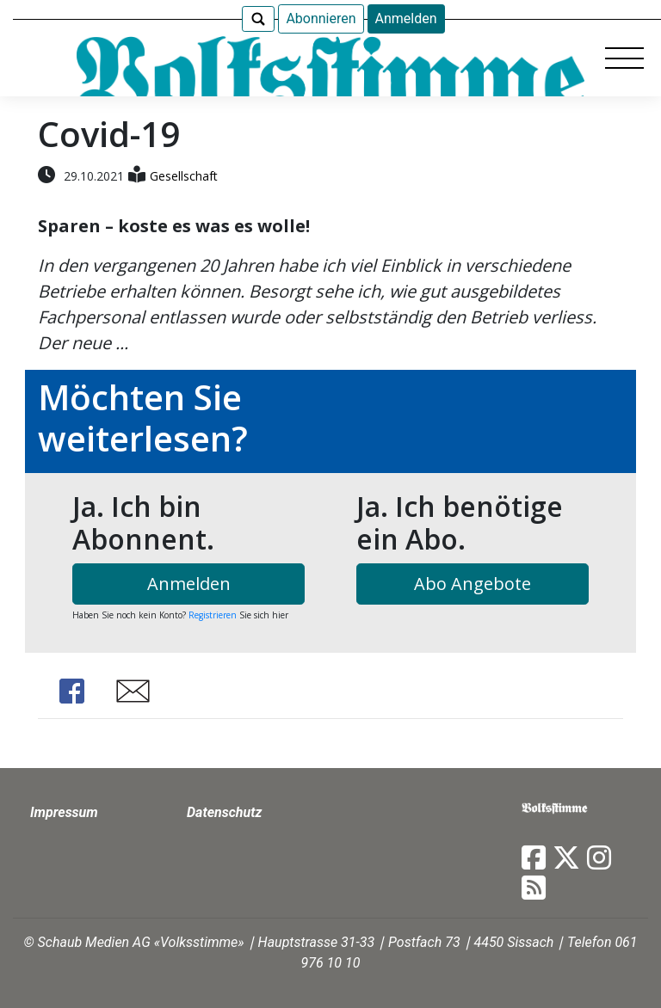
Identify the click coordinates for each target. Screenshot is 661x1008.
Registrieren (212, 615)
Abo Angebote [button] (472, 583)
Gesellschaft (184, 176)
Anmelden (406, 18)
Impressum (64, 812)
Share (71, 691)
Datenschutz (224, 812)
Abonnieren (320, 18)
